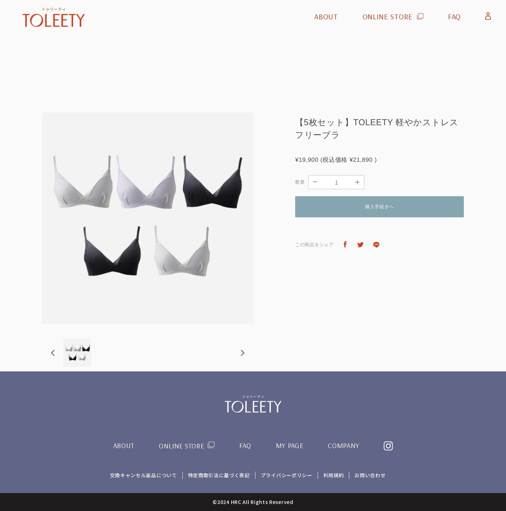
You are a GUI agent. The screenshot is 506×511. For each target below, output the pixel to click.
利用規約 (333, 475)
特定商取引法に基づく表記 (218, 475)
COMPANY (343, 445)
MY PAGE (290, 445)
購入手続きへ (379, 206)
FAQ (454, 16)
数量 (300, 182)
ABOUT (326, 16)
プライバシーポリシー (286, 475)
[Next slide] (242, 352)
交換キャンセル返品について (143, 475)
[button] (77, 352)
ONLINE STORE (387, 16)
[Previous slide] (53, 352)
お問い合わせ (370, 475)
